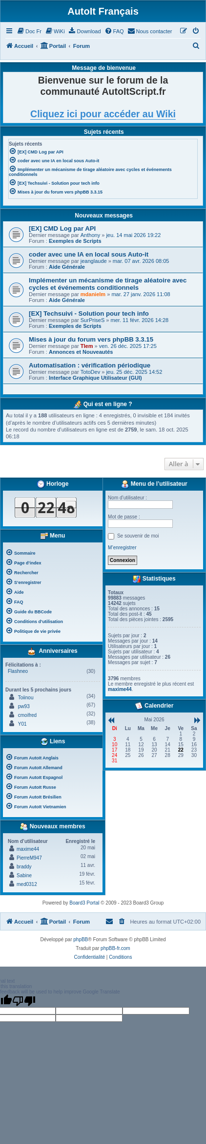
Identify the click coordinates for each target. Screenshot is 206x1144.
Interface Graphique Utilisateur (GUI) (95, 378)
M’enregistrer (122, 547)
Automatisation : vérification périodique (89, 365)
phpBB (80, 939)
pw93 (24, 706)
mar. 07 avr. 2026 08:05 (141, 261)
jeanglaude (94, 261)
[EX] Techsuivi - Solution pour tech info (89, 313)
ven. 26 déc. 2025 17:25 (128, 346)
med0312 (27, 884)
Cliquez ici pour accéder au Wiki (103, 113)
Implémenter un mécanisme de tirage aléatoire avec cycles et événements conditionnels (107, 284)
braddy (24, 866)
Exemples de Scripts (75, 241)
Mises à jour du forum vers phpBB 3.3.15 (91, 339)
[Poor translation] (24, 1000)
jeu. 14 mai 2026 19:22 (133, 235)
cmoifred (27, 715)
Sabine (24, 875)
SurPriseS (93, 320)
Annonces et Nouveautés (81, 352)
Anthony (90, 235)
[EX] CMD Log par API (62, 228)
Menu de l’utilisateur (154, 484)
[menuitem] (29, 31)
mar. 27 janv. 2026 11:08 (140, 294)
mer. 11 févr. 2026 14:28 (140, 320)
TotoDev (90, 372)
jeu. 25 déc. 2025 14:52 (134, 372)
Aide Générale (67, 267)
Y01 (22, 724)
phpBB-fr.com (115, 948)
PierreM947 (29, 858)
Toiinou (26, 697)
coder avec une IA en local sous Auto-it (88, 254)
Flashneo (18, 671)
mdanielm (93, 294)
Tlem (87, 346)
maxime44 (28, 849)
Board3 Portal (84, 903)
